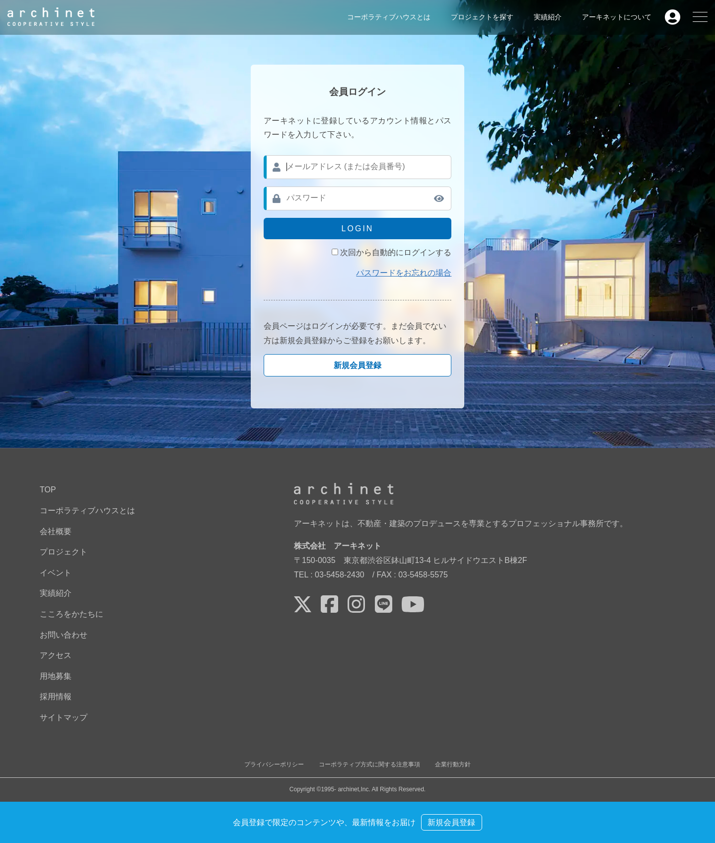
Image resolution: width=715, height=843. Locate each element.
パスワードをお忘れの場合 (403, 273)
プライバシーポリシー (274, 764)
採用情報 (56, 696)
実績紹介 (548, 17)
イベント (56, 572)
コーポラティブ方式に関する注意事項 (369, 764)
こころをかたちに (71, 614)
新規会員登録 (357, 365)
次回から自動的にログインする (395, 252)
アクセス (56, 655)
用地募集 (56, 676)
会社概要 (56, 531)
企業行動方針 (453, 764)
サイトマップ (63, 717)
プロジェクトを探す (482, 17)
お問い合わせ (63, 635)
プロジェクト (63, 552)
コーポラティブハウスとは (388, 17)
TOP (48, 489)
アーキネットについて (616, 17)
